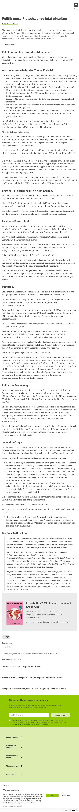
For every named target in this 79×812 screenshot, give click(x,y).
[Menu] (76, 5)
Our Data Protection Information (11, 806)
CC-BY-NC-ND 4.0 (54, 654)
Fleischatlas (7, 647)
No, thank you (66, 795)
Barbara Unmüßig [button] (10, 24)
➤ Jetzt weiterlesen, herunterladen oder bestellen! (47, 622)
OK (52, 795)
